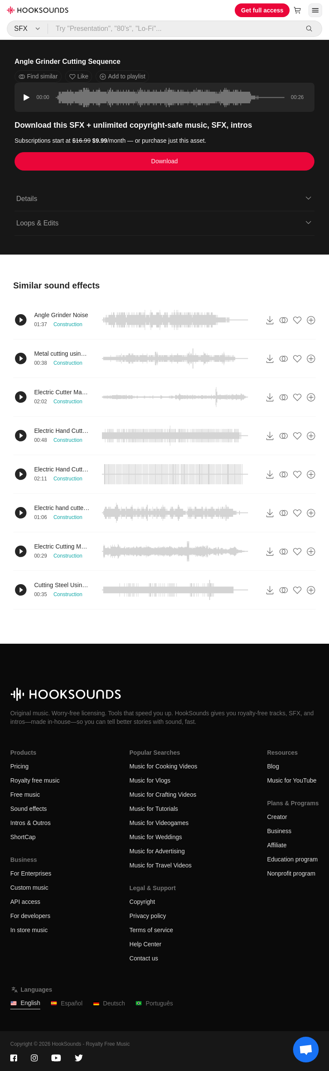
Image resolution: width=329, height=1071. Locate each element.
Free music (25, 794)
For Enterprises (30, 873)
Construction (68, 324)
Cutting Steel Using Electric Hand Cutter (62, 585)
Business (279, 831)
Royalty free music (35, 780)
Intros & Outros (30, 822)
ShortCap (23, 837)
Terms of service (151, 930)
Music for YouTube (291, 780)
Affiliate (277, 845)
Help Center (145, 944)
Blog (273, 766)
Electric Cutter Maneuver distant (62, 392)
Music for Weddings (155, 837)
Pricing (19, 766)
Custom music (29, 887)
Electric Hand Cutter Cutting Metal (62, 469)
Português (154, 1003)
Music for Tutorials (153, 808)
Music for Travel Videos (160, 865)
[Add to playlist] (311, 320)
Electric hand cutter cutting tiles (62, 507)
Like (79, 76)
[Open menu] (315, 10)
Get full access (262, 10)
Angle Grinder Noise (61, 315)
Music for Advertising (157, 851)
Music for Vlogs (149, 780)
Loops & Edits (164, 222)
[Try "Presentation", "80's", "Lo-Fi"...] (173, 28)
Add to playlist (122, 76)
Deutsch (109, 1003)
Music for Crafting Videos (162, 794)
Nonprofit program (291, 873)
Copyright (142, 901)
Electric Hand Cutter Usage (62, 430)
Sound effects (28, 808)
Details (164, 198)
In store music (29, 930)
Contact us (143, 958)
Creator (277, 816)
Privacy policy (147, 915)
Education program (292, 859)
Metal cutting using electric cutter (62, 353)
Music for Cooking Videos (163, 766)
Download (164, 161)
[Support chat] (306, 1049)
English (25, 1003)
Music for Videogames (158, 822)
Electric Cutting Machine (62, 546)
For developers (30, 915)
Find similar (38, 76)
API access (25, 901)
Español (67, 1003)
